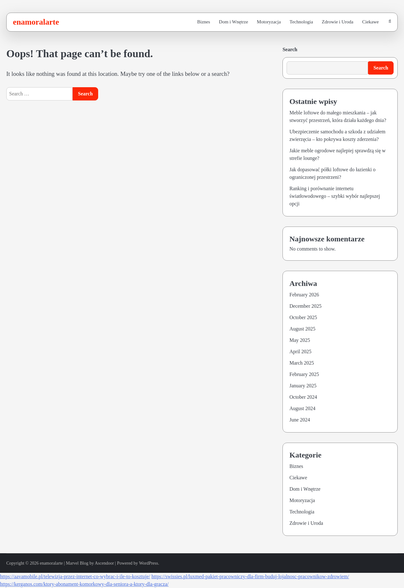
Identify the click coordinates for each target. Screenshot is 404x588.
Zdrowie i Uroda (338, 21)
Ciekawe (370, 21)
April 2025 (300, 351)
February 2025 (304, 374)
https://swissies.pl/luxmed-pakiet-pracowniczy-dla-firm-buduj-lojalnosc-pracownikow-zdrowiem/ (250, 576)
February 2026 (304, 294)
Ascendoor (104, 563)
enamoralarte (36, 21)
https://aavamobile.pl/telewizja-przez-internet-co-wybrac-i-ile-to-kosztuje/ (75, 576)
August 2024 (302, 408)
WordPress (148, 563)
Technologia (301, 21)
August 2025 (302, 328)
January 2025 (303, 385)
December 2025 (305, 306)
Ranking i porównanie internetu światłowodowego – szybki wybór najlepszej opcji (334, 196)
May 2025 (299, 340)
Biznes (203, 21)
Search (289, 49)
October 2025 (303, 317)
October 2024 (303, 397)
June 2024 (299, 419)
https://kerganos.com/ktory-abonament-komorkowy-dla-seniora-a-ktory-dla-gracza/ (84, 584)
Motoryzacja (269, 21)
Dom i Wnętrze (233, 21)
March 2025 (301, 363)
